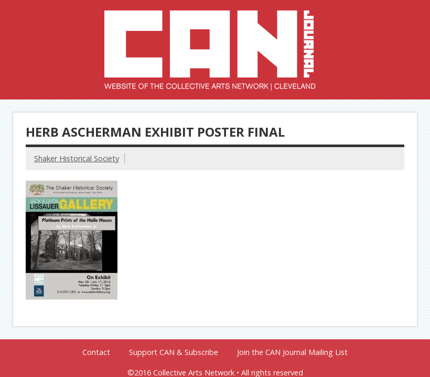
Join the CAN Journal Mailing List (292, 352)
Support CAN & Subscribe (173, 352)
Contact (96, 352)
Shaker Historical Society (76, 158)
